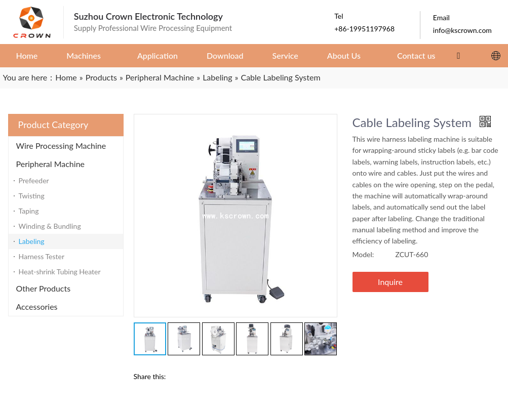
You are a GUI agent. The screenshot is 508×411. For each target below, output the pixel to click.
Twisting (32, 195)
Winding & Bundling (50, 226)
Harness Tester (42, 256)
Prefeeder (34, 180)
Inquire (390, 281)
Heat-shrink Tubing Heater (60, 271)
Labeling (32, 241)
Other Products (43, 288)
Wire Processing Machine (61, 145)
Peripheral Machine (50, 164)
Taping (29, 211)
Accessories (37, 306)
